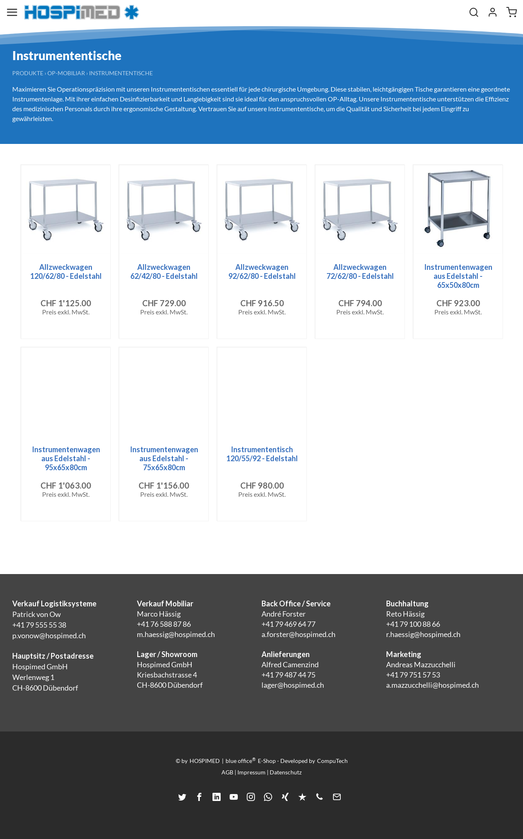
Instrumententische (121, 73)
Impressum (251, 772)
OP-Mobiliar (66, 73)
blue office (241, 760)
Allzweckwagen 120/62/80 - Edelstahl (66, 271)
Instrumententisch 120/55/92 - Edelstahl (262, 454)
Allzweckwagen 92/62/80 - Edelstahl (262, 271)
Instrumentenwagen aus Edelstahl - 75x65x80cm (164, 458)
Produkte (27, 73)
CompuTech (332, 760)
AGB (227, 772)
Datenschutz (286, 772)
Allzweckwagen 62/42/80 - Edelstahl (164, 271)
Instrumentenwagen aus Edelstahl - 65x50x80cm (458, 275)
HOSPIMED (205, 760)
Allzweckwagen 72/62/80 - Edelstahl (360, 271)
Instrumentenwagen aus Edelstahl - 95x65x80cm (66, 458)
